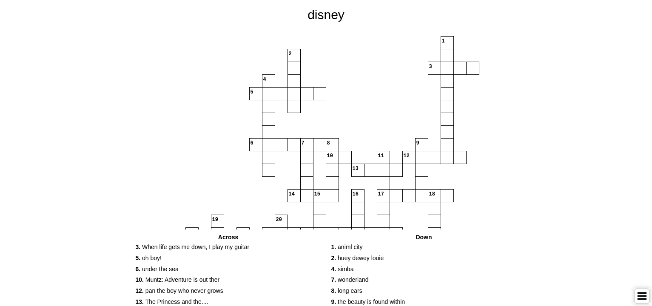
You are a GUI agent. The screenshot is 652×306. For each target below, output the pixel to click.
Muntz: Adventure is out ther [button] (178, 279)
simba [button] (342, 269)
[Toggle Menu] (642, 296)
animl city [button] (347, 247)
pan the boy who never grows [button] (179, 290)
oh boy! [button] (149, 258)
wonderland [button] (350, 279)
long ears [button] (346, 290)
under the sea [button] (157, 269)
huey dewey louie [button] (357, 258)
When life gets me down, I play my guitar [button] (193, 247)
